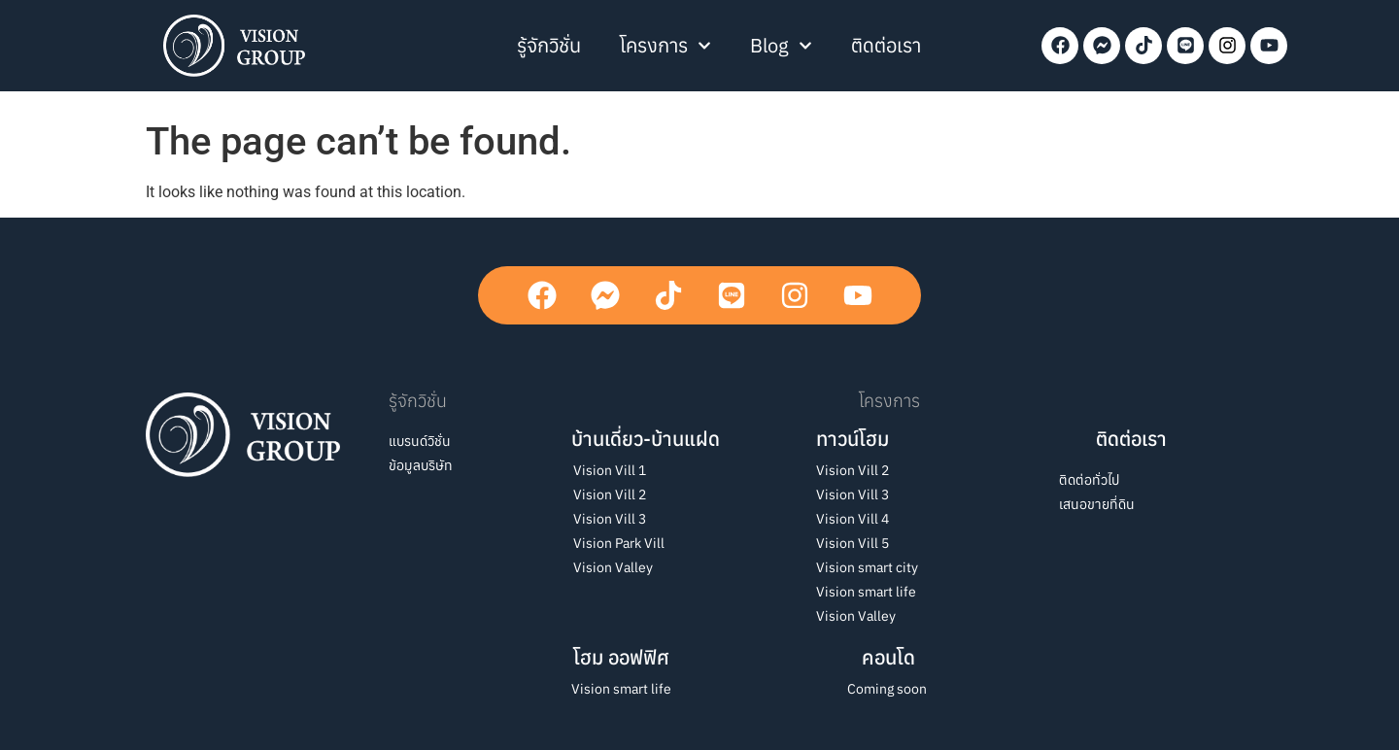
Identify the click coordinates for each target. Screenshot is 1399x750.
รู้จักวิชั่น (549, 45)
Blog (781, 45)
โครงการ (665, 45)
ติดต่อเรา (886, 45)
